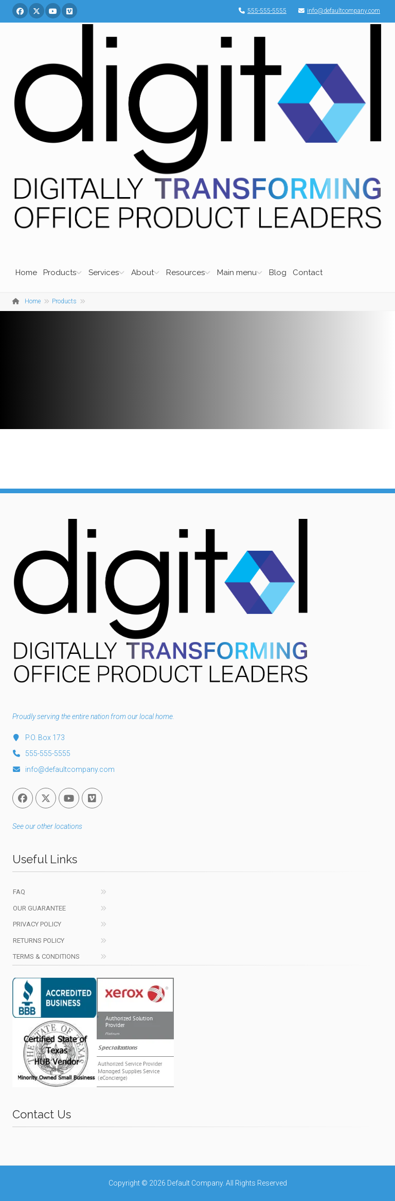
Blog (277, 272)
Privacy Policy (37, 924)
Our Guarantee (39, 908)
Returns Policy (38, 940)
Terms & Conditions (46, 956)
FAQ (19, 892)
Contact (307, 272)
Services (103, 272)
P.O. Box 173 (38, 737)
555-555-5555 (260, 10)
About (142, 272)
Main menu (237, 272)
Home (26, 272)
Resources (185, 272)
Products (59, 272)
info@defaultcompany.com (336, 10)
